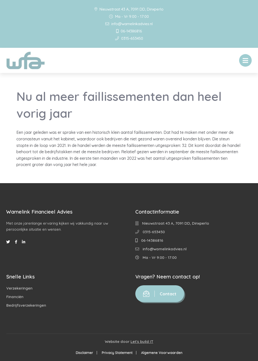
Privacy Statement (117, 352)
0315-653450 (129, 38)
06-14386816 (129, 31)
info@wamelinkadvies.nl (129, 23)
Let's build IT (142, 341)
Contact (159, 294)
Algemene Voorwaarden (161, 352)
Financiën (14, 296)
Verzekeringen (19, 288)
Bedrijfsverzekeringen (26, 305)
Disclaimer (84, 352)
